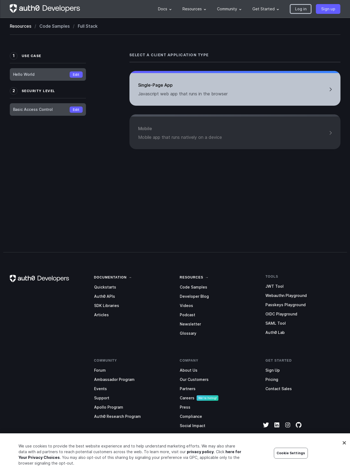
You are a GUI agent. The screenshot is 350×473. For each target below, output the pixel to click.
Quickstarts (105, 287)
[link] (110, 277)
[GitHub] (298, 428)
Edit (76, 75)
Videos (186, 305)
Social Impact (192, 425)
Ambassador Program (114, 379)
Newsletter (190, 324)
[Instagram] (287, 428)
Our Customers (194, 379)
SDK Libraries (106, 305)
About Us (188, 370)
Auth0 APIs (104, 296)
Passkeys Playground (285, 304)
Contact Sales (278, 388)
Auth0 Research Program (117, 416)
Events (100, 388)
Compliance (191, 416)
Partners (188, 388)
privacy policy (200, 454)
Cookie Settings (291, 456)
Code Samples (193, 287)
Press (185, 407)
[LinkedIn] (277, 428)
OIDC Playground (281, 314)
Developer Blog (194, 296)
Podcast (187, 314)
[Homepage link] (45, 9)
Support (101, 398)
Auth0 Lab (275, 332)
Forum (100, 370)
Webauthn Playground (286, 295)
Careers (187, 398)
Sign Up (272, 370)
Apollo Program (108, 407)
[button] (301, 9)
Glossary (188, 333)
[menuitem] (165, 9)
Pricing (271, 379)
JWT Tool (274, 286)
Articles (101, 314)
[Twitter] (266, 428)
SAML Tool (275, 323)
